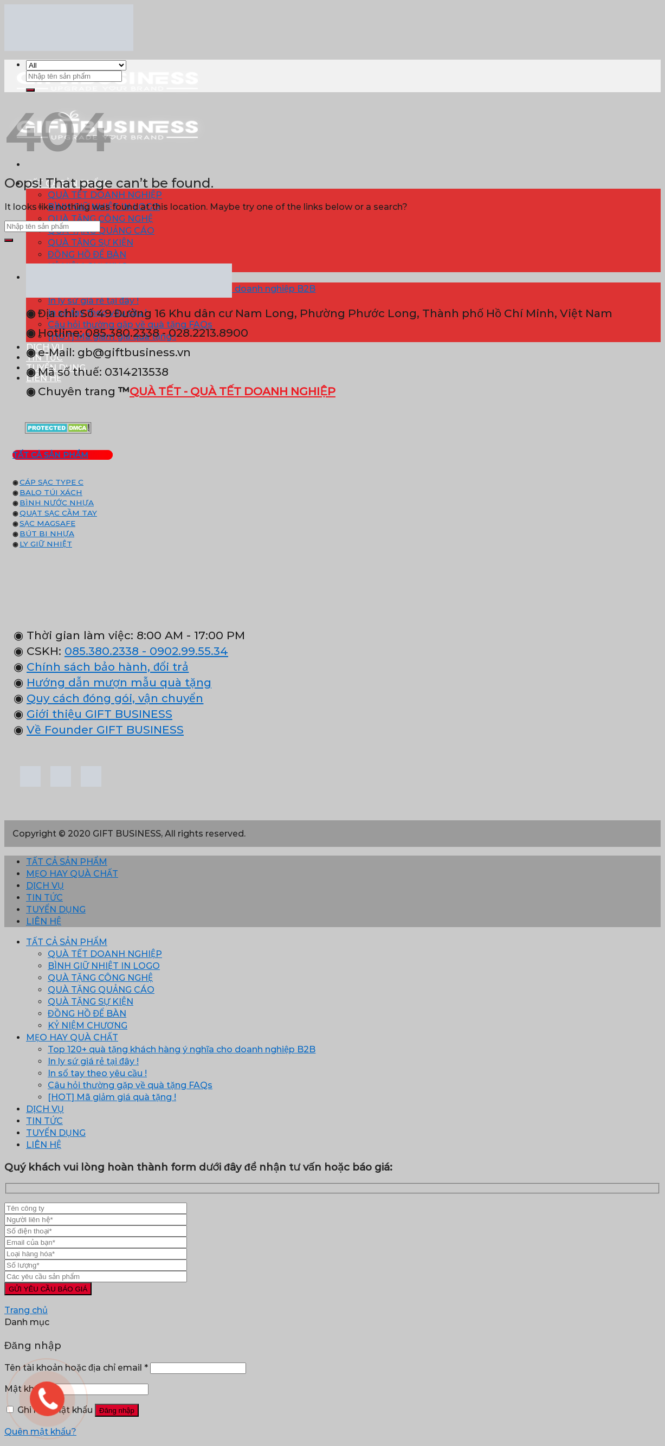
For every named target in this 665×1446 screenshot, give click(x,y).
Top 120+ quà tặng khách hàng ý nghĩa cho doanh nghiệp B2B (181, 1049)
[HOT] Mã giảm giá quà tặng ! (112, 1097)
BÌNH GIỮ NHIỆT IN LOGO (104, 966)
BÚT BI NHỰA (47, 533)
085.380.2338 (101, 651)
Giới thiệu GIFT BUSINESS (99, 714)
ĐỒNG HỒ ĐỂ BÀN (87, 254)
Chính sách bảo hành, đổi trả (108, 666)
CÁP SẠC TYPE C (51, 482)
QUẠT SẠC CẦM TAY (58, 513)
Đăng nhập (116, 1410)
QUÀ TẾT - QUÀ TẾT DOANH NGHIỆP (232, 391)
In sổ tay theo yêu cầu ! (97, 1073)
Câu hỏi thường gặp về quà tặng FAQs (130, 1085)
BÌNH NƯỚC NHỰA (57, 502)
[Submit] (30, 90)
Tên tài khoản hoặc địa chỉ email (76, 1368)
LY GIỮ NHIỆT (46, 543)
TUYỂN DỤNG (56, 909)
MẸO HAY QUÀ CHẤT (72, 874)
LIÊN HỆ (43, 921)
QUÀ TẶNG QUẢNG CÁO (101, 231)
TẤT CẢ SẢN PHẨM (66, 862)
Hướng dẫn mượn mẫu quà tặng (119, 682)
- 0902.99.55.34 (183, 651)
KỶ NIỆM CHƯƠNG (87, 1025)
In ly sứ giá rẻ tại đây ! (93, 1061)
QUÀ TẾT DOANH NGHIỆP (105, 195)
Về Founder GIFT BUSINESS (105, 729)
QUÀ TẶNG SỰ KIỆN (90, 242)
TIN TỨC (44, 897)
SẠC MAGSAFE (47, 523)
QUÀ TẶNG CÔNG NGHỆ (100, 219)
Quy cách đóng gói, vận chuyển (115, 698)
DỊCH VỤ (45, 886)
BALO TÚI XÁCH (51, 492)
